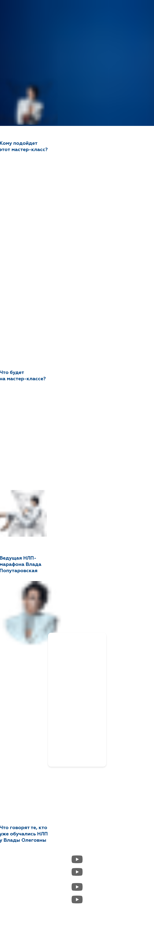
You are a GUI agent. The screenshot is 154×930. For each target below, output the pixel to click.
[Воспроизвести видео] (77, 859)
